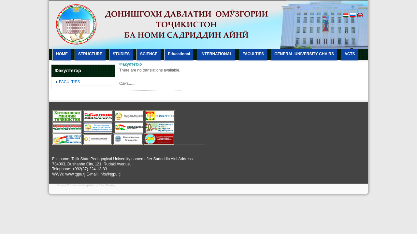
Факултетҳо (130, 64)
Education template (80, 185)
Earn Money (107, 185)
